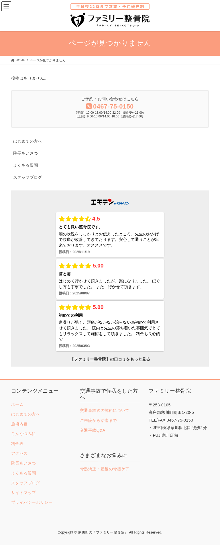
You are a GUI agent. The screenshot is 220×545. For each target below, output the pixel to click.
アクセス (19, 453)
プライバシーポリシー (31, 502)
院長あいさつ (25, 153)
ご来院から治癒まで (98, 420)
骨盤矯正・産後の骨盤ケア (104, 469)
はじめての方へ (27, 141)
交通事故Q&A (92, 430)
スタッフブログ (27, 177)
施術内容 (19, 424)
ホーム (17, 404)
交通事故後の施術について (104, 410)
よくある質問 (25, 165)
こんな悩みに (23, 433)
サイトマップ (23, 492)
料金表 (17, 443)
